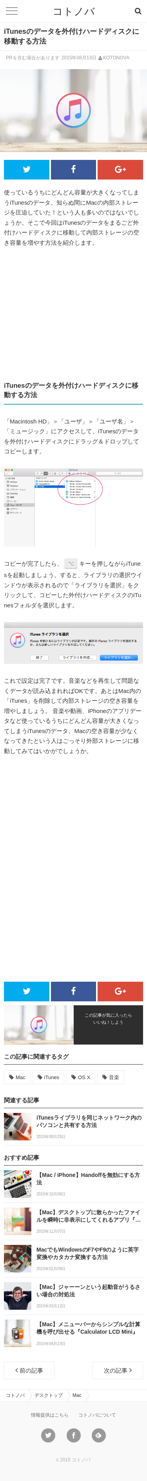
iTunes (52, 1077)
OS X (84, 1077)
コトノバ (74, 11)
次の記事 (118, 1370)
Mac (20, 1077)
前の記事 (29, 1370)
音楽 (114, 1077)
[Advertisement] (73, 314)
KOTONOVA (116, 57)
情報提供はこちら (50, 1415)
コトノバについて (97, 1415)
